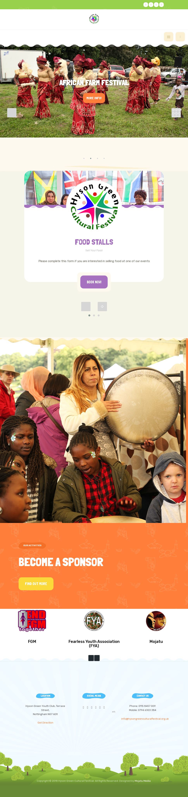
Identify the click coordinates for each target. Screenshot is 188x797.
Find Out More (36, 584)
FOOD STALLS (94, 242)
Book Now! (94, 282)
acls (113, 712)
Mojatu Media (143, 780)
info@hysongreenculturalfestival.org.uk (145, 718)
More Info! (94, 98)
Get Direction (45, 722)
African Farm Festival (94, 82)
